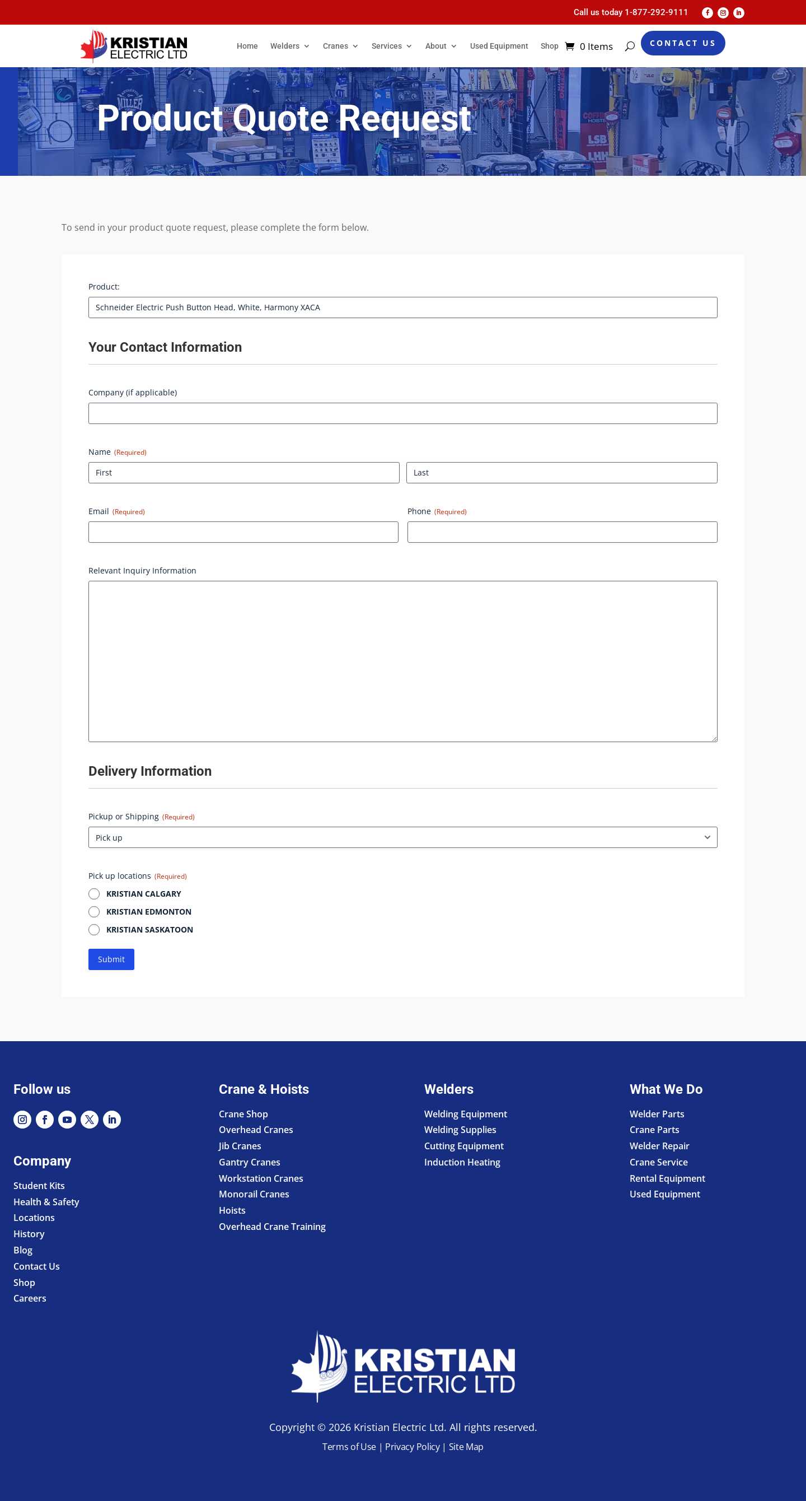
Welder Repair (660, 1146)
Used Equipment (499, 45)
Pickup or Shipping (141, 816)
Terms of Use (349, 1447)
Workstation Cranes (261, 1178)
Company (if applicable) (132, 392)
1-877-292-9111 (656, 12)
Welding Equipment (465, 1114)
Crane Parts (655, 1130)
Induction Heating (462, 1162)
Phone (437, 511)
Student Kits (39, 1186)
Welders (284, 45)
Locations (34, 1217)
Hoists (232, 1210)
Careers (29, 1298)
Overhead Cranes (256, 1130)
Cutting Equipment (464, 1146)
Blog (22, 1250)
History (29, 1234)
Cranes (335, 45)
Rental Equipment (667, 1178)
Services (387, 45)
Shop (550, 45)
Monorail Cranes (254, 1194)
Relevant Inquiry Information (142, 570)
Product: (104, 286)
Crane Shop (243, 1114)
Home (247, 45)
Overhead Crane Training (272, 1226)
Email (116, 511)
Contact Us (683, 43)
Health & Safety (46, 1202)
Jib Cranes (240, 1146)
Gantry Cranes (249, 1162)
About (436, 45)
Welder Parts (657, 1114)
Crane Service (659, 1162)
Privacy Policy (412, 1447)
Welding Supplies (460, 1130)
